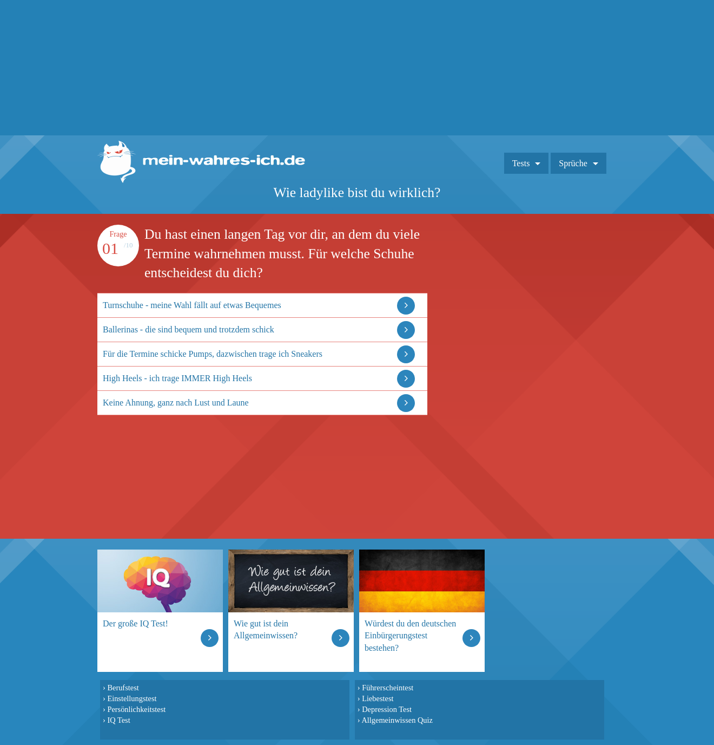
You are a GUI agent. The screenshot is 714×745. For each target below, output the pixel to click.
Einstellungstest (131, 698)
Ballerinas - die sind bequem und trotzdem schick (188, 329)
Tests (521, 163)
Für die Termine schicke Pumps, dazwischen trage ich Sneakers (212, 353)
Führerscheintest (387, 687)
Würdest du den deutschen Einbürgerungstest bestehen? (410, 635)
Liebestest (377, 698)
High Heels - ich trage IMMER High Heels (177, 378)
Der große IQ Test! (135, 623)
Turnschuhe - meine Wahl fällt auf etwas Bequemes (192, 305)
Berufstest (122, 687)
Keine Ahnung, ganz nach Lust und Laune (176, 402)
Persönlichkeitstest (136, 709)
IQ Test (118, 720)
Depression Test (387, 709)
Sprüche (573, 163)
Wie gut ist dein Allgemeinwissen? (266, 629)
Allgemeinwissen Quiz (397, 720)
